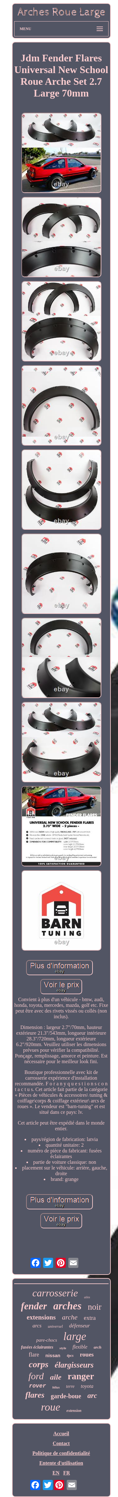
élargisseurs (74, 1365)
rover (37, 1386)
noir (95, 1307)
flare (34, 1354)
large (74, 1336)
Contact (61, 1443)
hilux (56, 1387)
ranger (81, 1376)
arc (92, 1396)
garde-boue (66, 1396)
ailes (87, 1297)
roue (50, 1407)
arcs (37, 1326)
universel (55, 1326)
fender (34, 1306)
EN (56, 1472)
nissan (52, 1355)
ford (36, 1376)
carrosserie (55, 1293)
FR (66, 1472)
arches (67, 1306)
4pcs (70, 1355)
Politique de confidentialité (61, 1453)
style (62, 1348)
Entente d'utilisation (61, 1463)
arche (69, 1317)
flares (34, 1395)
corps (38, 1364)
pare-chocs (46, 1340)
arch (98, 1347)
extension (73, 1410)
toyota (87, 1386)
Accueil (61, 1433)
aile (55, 1377)
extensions (41, 1317)
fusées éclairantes (37, 1347)
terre (70, 1386)
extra (90, 1317)
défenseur (79, 1326)
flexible (80, 1347)
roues (87, 1354)
